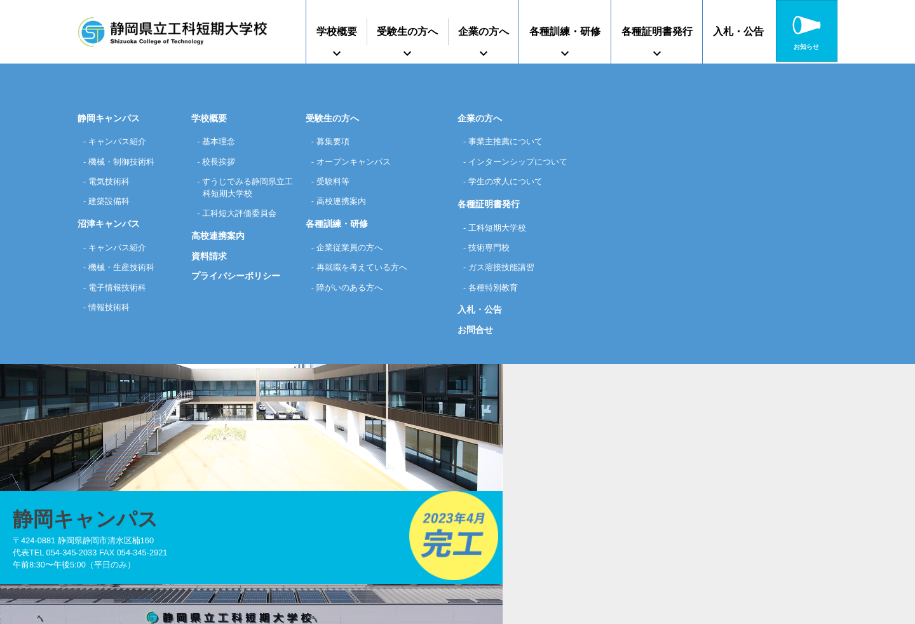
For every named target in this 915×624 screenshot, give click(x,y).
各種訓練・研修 (564, 31)
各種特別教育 (496, 288)
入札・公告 (738, 31)
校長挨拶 (221, 161)
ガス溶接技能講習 (505, 268)
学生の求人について (510, 182)
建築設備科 (112, 201)
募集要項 (335, 141)
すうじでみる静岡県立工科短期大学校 (247, 189)
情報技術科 (112, 308)
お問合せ (475, 332)
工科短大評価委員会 (243, 215)
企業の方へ (483, 31)
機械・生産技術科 (125, 268)
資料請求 (209, 259)
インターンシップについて (523, 161)
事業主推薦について (510, 141)
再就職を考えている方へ (367, 268)
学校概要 (336, 31)
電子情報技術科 (121, 288)
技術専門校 (492, 248)
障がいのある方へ (353, 288)
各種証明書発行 (657, 31)
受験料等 (335, 182)
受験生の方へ (407, 31)
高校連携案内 (218, 238)
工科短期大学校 (501, 228)
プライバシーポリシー (235, 279)
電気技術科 (112, 182)
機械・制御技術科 (125, 161)
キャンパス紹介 (121, 141)
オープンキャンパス (358, 161)
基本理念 (221, 141)
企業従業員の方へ (353, 248)
